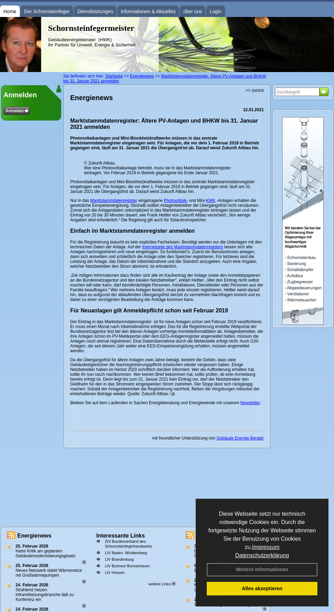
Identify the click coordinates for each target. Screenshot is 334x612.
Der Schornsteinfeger (46, 11)
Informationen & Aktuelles (148, 11)
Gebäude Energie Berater (240, 438)
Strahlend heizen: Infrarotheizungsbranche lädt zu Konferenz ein (45, 594)
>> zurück (254, 90)
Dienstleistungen (95, 11)
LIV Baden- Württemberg (126, 553)
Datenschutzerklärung (262, 555)
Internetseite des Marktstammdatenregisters (182, 247)
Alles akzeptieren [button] (262, 588)
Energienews (34, 536)
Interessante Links (120, 536)
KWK (210, 200)
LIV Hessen (114, 572)
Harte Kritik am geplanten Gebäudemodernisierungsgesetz (45, 553)
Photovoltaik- (176, 200)
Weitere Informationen (262, 569)
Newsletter (250, 402)
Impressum (265, 547)
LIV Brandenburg (119, 559)
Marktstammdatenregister (113, 200)
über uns (192, 11)
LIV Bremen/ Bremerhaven (127, 566)
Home (9, 11)
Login (215, 11)
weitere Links (161, 584)
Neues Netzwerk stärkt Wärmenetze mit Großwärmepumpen (49, 573)
